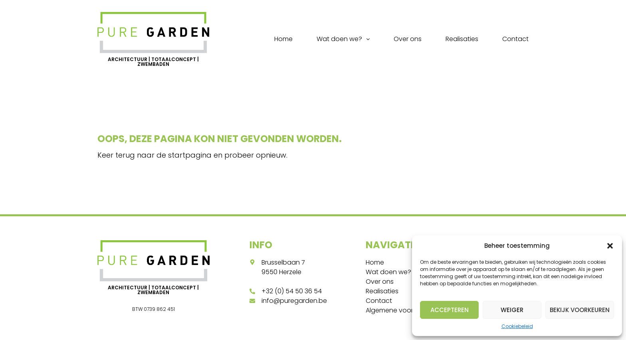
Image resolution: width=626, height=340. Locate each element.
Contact (515, 38)
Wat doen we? (343, 38)
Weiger (512, 310)
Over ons (408, 38)
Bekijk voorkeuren (580, 310)
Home (283, 38)
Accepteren (449, 310)
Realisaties (462, 38)
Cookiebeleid (517, 326)
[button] (610, 246)
